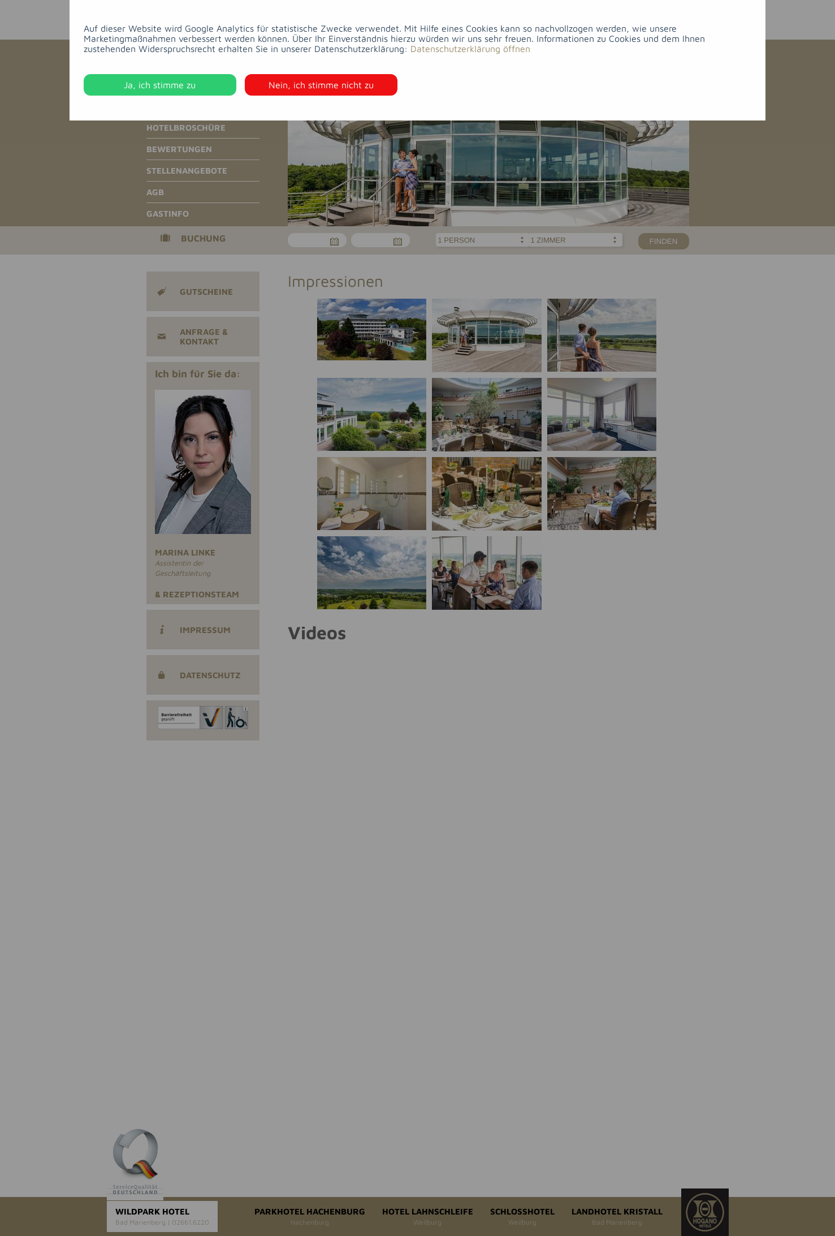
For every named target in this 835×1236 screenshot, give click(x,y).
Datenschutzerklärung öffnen (470, 49)
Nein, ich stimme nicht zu (321, 85)
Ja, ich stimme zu (160, 85)
